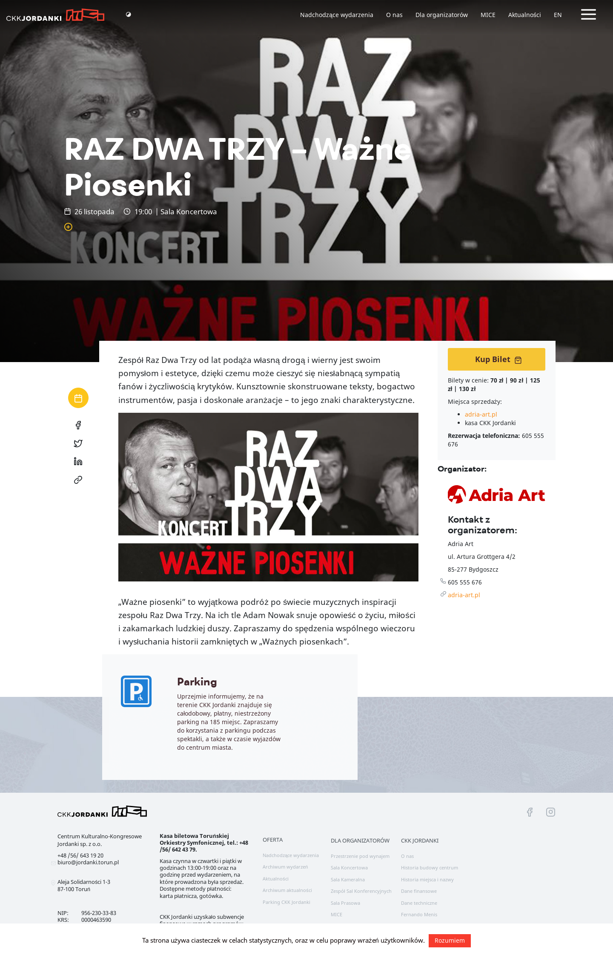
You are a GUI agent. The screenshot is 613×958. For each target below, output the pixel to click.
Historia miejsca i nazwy (427, 879)
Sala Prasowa (345, 903)
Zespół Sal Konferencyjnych (361, 891)
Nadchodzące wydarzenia (336, 15)
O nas (394, 15)
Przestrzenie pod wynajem (360, 856)
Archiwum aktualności (287, 890)
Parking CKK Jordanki (286, 902)
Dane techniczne (419, 903)
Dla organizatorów (441, 15)
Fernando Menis (419, 914)
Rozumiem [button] (450, 940)
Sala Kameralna (348, 879)
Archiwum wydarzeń (285, 866)
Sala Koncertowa (349, 867)
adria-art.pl (481, 414)
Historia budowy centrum (429, 867)
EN (558, 15)
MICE (488, 15)
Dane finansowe (419, 891)
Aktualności (524, 15)
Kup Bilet (498, 359)
